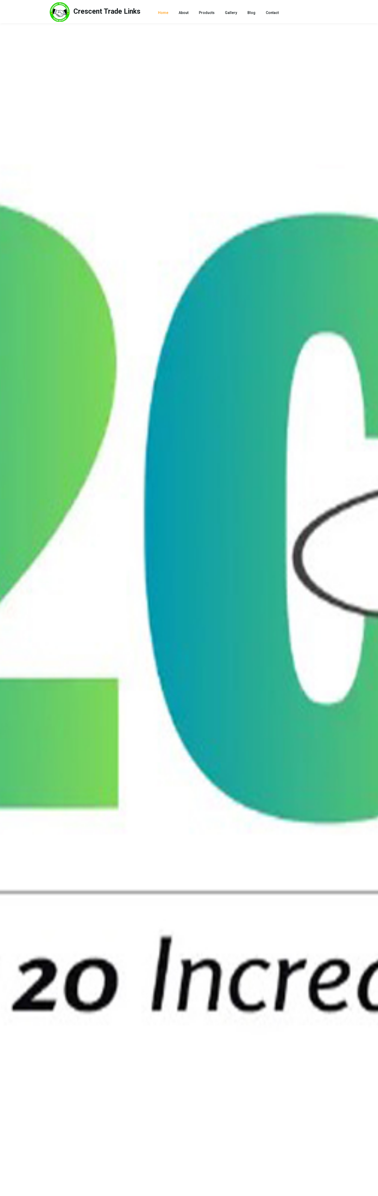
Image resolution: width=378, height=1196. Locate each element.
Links (95, 12)
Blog (251, 13)
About (183, 13)
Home (164, 12)
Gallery (231, 13)
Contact (272, 13)
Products (207, 13)
